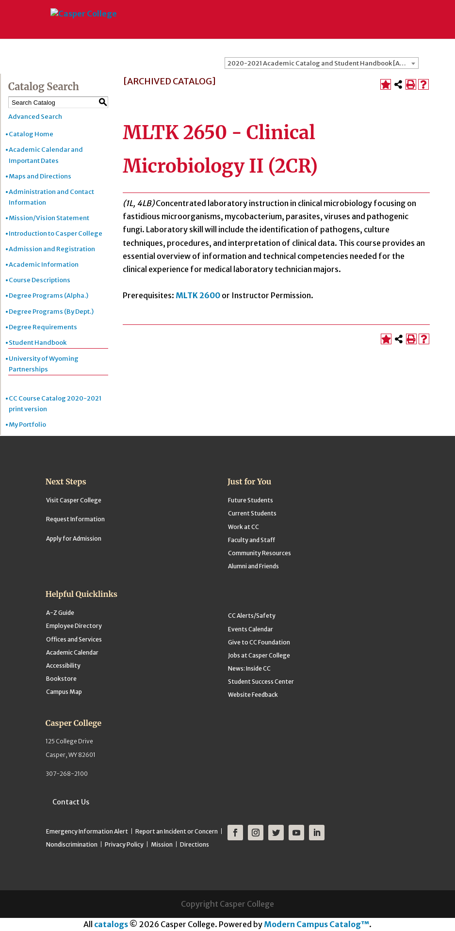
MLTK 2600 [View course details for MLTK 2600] (198, 295)
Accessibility (63, 665)
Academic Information (44, 264)
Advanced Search (35, 116)
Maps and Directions (40, 176)
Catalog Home (31, 134)
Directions (194, 844)
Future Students (250, 500)
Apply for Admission (73, 538)
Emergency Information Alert (87, 831)
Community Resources (259, 553)
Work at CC (243, 526)
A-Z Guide (60, 612)
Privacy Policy (124, 844)
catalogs (111, 924)
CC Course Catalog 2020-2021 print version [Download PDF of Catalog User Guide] (55, 403)
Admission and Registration (52, 249)
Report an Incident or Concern (176, 831)
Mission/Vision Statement (49, 218)
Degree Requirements (43, 327)
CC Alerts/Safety (252, 615)
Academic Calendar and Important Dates (46, 154)
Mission (162, 844)
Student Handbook (37, 342)
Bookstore (61, 678)
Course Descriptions (39, 280)
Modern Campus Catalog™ (316, 924)
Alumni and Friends (253, 566)
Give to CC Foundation (259, 642)
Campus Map (64, 691)
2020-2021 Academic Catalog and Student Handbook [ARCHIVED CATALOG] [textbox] (323, 63)
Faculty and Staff (251, 540)
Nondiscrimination (72, 844)
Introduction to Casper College (55, 233)
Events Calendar (250, 629)
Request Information (75, 519)
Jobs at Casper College (259, 655)
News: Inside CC (249, 668)
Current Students (252, 513)
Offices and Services (74, 639)
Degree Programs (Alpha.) (48, 295)
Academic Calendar (72, 652)
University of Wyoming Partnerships (44, 363)
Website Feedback (253, 694)
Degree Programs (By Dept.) (51, 311)
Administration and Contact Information (51, 197)
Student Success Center (261, 681)
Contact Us (70, 802)
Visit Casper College (73, 500)
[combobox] (322, 63)
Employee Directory (74, 625)
